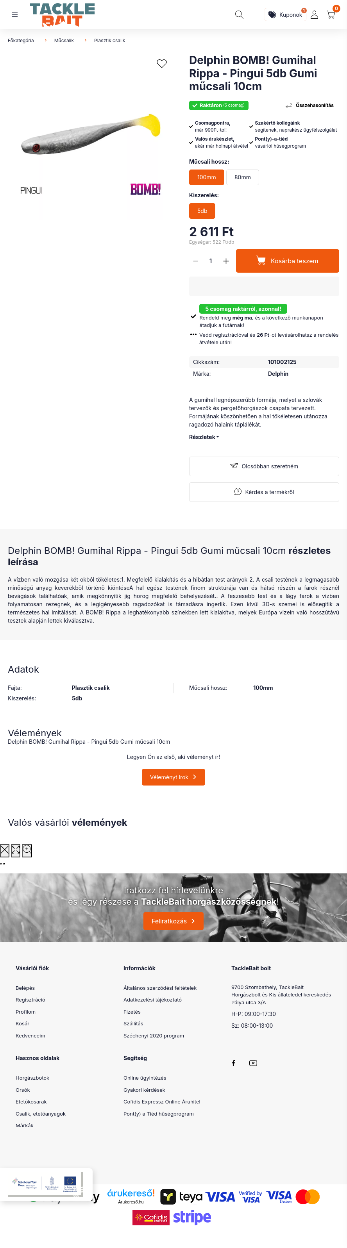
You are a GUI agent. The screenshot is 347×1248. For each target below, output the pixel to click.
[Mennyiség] (211, 261)
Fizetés (132, 1012)
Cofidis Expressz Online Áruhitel (161, 1101)
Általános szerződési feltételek (160, 988)
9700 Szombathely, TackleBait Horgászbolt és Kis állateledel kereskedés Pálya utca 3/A (281, 994)
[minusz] (195, 261)
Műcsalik (64, 40)
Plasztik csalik (109, 40)
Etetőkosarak (31, 1101)
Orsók (23, 1090)
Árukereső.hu (130, 1202)
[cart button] (330, 14)
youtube (253, 1063)
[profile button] (314, 14)
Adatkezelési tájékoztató (152, 999)
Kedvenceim (30, 1035)
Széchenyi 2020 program (153, 1035)
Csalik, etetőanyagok (41, 1114)
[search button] (239, 14)
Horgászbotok (32, 1078)
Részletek (202, 437)
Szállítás (133, 1023)
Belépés (25, 988)
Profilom (26, 1012)
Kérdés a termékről (269, 492)
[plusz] (226, 261)
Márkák (25, 1125)
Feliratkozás (169, 921)
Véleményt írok (169, 777)
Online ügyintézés (144, 1078)
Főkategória (21, 40)
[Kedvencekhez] (162, 64)
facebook (233, 1063)
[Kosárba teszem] (287, 261)
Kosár (22, 1023)
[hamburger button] (15, 14)
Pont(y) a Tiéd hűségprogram (158, 1114)
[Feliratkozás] (264, 466)
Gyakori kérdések (144, 1090)
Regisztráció (30, 999)
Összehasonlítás (315, 105)
